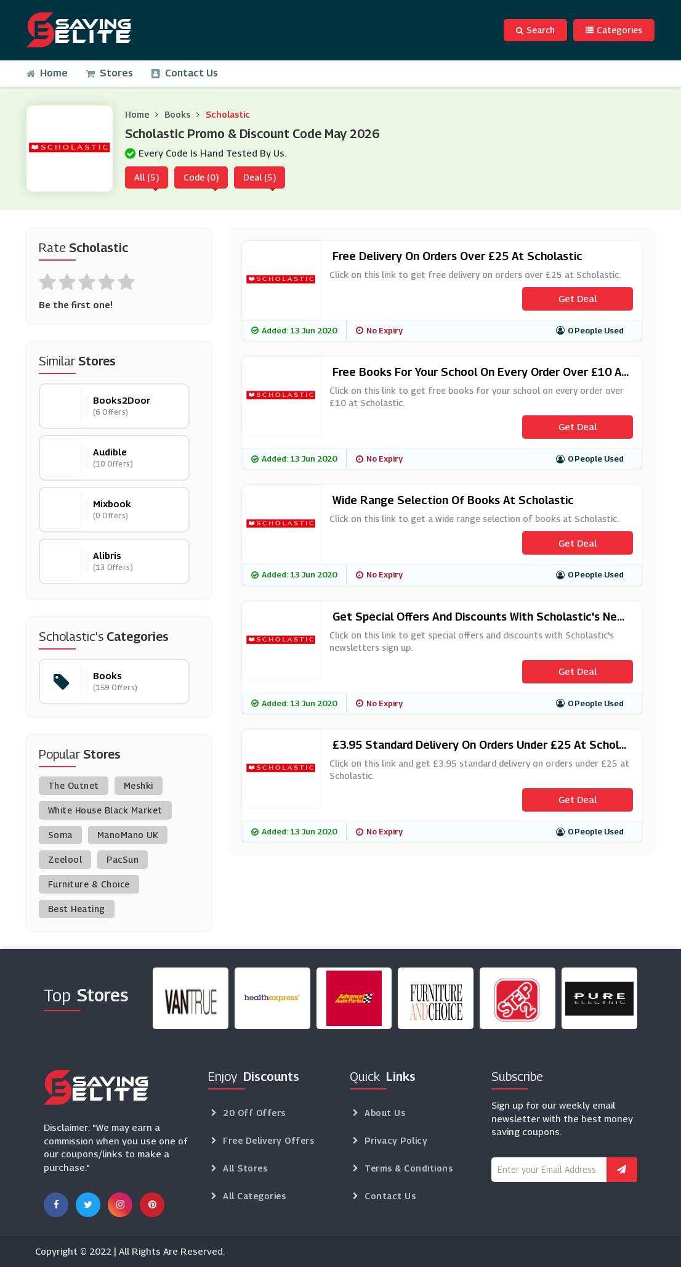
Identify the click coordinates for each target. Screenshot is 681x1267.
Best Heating (76, 908)
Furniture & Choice (89, 884)
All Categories (254, 1196)
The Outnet (73, 785)
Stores (109, 73)
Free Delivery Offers (268, 1140)
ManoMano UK (128, 834)
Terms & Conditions (409, 1168)
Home (47, 73)
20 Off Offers (254, 1112)
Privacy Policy (396, 1140)
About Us (385, 1112)
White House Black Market (105, 810)
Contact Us (184, 73)
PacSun (123, 859)
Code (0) (201, 177)
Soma (60, 834)
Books (177, 114)
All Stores (245, 1168)
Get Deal (577, 298)
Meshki (138, 785)
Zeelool (65, 859)
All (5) (146, 177)
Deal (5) (259, 177)
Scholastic (228, 114)
